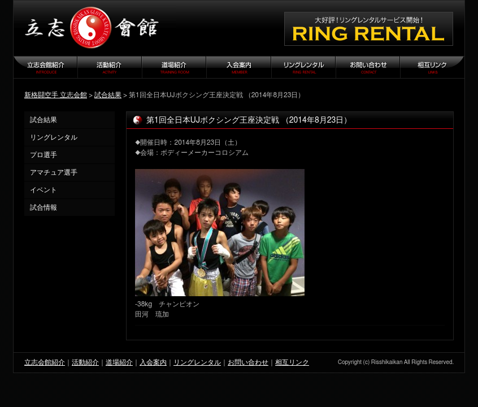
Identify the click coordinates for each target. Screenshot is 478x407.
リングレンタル (53, 137)
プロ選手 (43, 154)
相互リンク (292, 362)
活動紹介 (85, 362)
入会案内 (153, 362)
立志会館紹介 (44, 362)
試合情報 (43, 207)
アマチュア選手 (53, 172)
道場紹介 (119, 362)
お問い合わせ (248, 362)
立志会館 (95, 28)
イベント (43, 190)
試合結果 (107, 95)
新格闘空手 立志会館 (55, 95)
